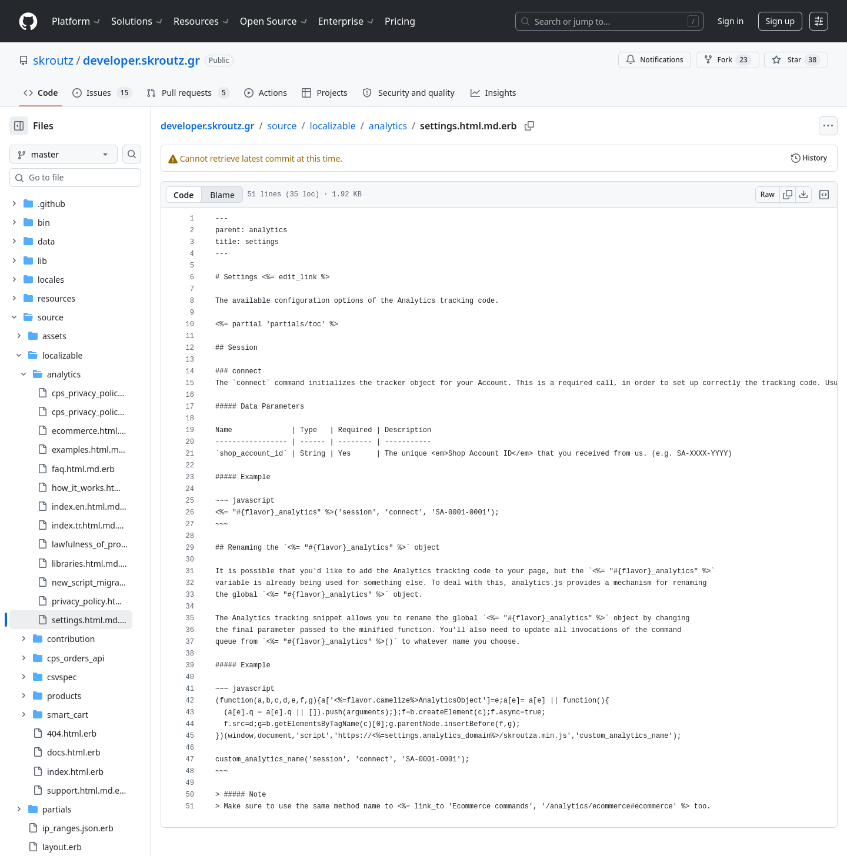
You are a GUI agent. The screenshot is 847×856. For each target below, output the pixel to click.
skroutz (53, 60)
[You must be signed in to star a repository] (796, 60)
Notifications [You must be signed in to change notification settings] (654, 60)
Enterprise (346, 21)
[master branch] (82, 154)
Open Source (274, 21)
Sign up (780, 20)
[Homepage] (28, 21)
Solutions (137, 21)
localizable (371, 125)
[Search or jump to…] (609, 21)
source (319, 125)
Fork (727, 60)
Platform (77, 21)
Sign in (730, 20)
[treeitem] (89, 551)
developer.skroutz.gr (141, 60)
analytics (425, 125)
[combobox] (99, 177)
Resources (202, 21)
